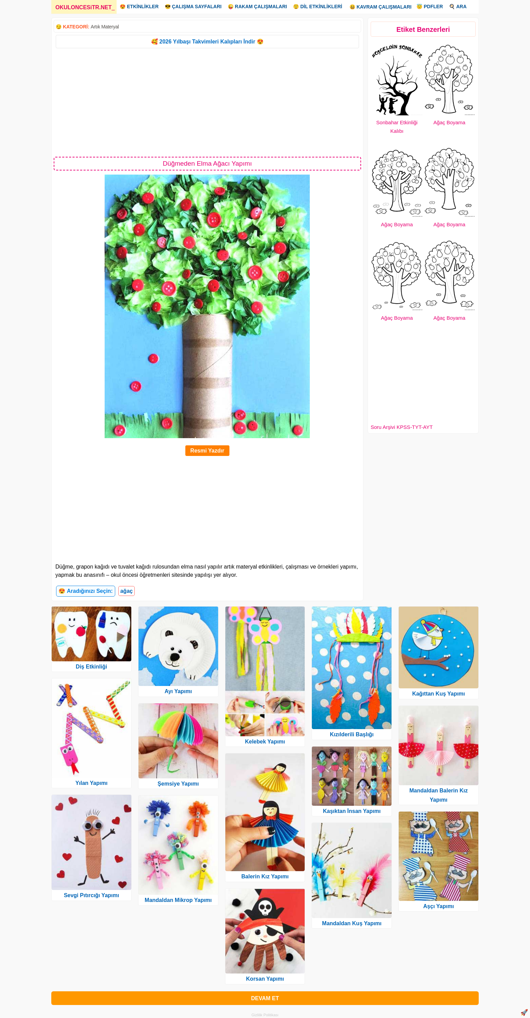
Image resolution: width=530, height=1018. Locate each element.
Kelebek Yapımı (265, 742)
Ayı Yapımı (178, 691)
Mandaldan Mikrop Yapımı (178, 900)
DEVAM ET (265, 998)
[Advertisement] (207, 102)
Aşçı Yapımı (438, 906)
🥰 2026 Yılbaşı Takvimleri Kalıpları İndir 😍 (207, 41)
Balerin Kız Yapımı (265, 876)
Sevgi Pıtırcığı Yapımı (91, 895)
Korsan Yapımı (265, 979)
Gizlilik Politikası (265, 1015)
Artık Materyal (105, 26)
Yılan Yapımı (91, 783)
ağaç (126, 591)
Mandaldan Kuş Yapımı (352, 923)
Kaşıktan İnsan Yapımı (352, 811)
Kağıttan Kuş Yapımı (438, 694)
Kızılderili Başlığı (352, 734)
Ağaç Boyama (449, 122)
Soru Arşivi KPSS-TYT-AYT (402, 427)
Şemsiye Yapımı (178, 784)
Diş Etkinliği (91, 667)
